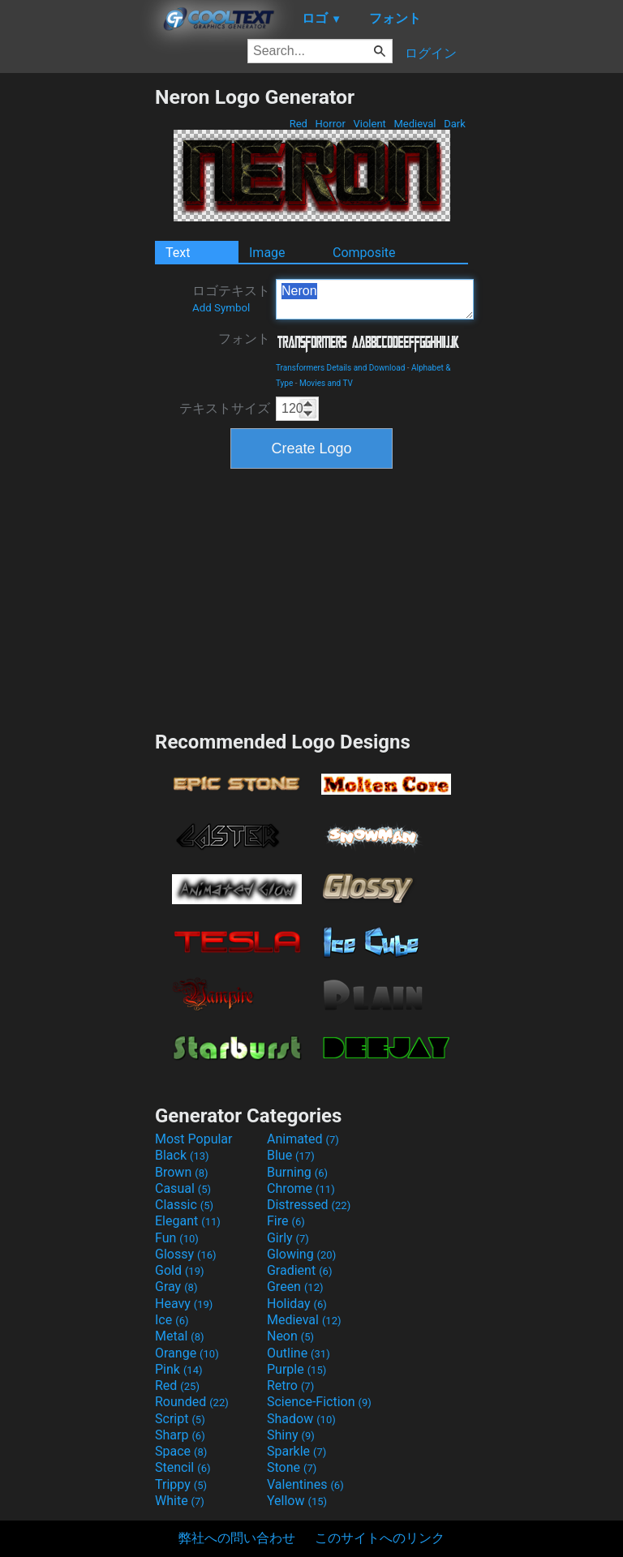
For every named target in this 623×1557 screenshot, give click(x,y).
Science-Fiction (319, 1401)
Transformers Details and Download (340, 367)
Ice (171, 1320)
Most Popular (194, 1139)
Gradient (299, 1270)
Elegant (188, 1221)
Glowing (301, 1254)
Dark (454, 124)
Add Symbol (221, 308)
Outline (298, 1353)
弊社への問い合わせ (236, 1538)
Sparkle (296, 1451)
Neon (290, 1336)
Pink (179, 1369)
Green (295, 1286)
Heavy (184, 1303)
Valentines (305, 1484)
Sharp (180, 1435)
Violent (369, 124)
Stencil (182, 1467)
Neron (375, 299)
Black (182, 1155)
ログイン (431, 53)
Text (177, 252)
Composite (364, 252)
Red (298, 124)
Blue (291, 1155)
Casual (183, 1188)
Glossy (186, 1254)
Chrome (301, 1188)
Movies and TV (326, 383)
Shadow (301, 1418)
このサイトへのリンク (380, 1538)
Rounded (192, 1401)
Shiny (291, 1435)
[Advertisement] (77, 328)
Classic (184, 1204)
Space (181, 1451)
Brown (181, 1172)
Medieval (414, 124)
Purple (296, 1369)
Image (267, 252)
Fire (286, 1221)
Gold (179, 1270)
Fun (177, 1238)
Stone (291, 1467)
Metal (179, 1336)
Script (180, 1418)
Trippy (181, 1484)
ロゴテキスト (231, 298)
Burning (297, 1172)
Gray (176, 1286)
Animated (303, 1139)
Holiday (297, 1303)
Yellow (297, 1500)
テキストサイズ (224, 408)
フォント (244, 338)
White (179, 1500)
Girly (288, 1238)
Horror (330, 124)
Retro (290, 1385)
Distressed (308, 1204)
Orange (187, 1353)
